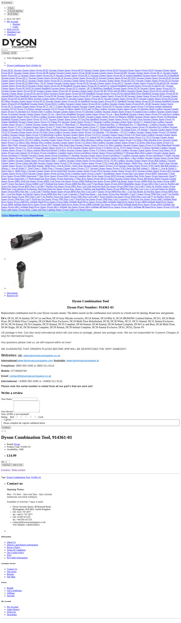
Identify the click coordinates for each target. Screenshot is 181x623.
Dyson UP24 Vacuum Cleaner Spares (33, 173)
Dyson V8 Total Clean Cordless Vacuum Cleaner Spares (58, 132)
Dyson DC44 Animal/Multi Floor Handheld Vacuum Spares (138, 93)
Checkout (6, 467)
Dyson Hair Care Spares (133, 173)
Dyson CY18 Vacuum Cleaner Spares (77, 163)
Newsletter (12, 617)
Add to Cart (17, 467)
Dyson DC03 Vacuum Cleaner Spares (88, 70)
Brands (10, 590)
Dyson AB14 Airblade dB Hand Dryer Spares (99, 207)
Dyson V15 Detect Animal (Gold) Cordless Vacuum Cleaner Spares (120, 150)
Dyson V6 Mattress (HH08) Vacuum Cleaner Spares (133, 117)
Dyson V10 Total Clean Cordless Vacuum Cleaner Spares (150, 135)
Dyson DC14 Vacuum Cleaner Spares (60, 75)
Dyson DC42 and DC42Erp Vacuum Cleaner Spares (47, 93)
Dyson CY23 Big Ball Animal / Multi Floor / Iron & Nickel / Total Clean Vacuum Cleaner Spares (60, 166)
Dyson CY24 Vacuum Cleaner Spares (123, 166)
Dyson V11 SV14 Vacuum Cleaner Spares (154, 137)
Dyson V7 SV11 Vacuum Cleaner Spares (26, 127)
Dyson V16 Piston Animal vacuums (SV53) (37, 109)
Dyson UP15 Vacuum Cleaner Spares (142, 171)
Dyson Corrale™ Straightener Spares (104, 173)
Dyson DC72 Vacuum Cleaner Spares (18, 106)
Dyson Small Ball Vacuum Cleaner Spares (70, 171)
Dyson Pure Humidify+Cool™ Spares (126, 194)
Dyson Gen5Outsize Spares (104, 158)
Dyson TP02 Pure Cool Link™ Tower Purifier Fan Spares (97, 196)
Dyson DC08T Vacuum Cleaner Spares (132, 73)
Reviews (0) (12, 295)
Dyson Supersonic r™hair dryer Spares (75, 178)
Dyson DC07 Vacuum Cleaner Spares (18, 73)
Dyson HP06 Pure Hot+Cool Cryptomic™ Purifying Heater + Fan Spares (74, 194)
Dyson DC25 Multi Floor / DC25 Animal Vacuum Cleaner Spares (46, 83)
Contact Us (12, 571)
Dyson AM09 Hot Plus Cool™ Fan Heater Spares (87, 184)
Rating (4, 419)
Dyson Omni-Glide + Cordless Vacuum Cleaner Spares (63, 160)
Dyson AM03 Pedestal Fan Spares (87, 181)
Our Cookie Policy (15, 554)
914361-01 (36, 479)
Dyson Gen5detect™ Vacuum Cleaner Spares (36, 158)
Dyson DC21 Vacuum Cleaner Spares (33, 80)
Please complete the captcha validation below (24, 425)
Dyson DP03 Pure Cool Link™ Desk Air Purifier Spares (143, 186)
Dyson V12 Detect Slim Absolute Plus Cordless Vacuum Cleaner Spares (41, 142)
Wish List (11, 614)
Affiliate (11, 595)
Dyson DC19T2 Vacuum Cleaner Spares (139, 78)
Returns (10, 576)
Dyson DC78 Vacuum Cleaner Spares (119, 106)
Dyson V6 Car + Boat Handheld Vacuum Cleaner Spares (125, 114)
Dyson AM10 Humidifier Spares (126, 184)
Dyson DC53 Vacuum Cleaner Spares (143, 98)
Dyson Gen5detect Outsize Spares (89, 153)
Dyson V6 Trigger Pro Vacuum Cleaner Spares (61, 122)
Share (46, 215)
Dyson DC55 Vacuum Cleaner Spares (50, 101)
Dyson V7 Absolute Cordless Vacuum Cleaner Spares (108, 122)
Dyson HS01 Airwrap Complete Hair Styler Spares (80, 176)
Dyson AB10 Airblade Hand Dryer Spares (130, 204)
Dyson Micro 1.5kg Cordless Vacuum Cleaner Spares (142, 158)
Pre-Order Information (17, 560)
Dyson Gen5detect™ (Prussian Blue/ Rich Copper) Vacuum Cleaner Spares (140, 153)
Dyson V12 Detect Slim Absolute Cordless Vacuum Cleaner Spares (94, 140)
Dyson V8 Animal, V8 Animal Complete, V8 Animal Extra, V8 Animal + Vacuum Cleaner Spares (127, 129)
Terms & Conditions (16, 552)
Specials (10, 598)
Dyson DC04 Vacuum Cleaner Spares (124, 70)
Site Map (11, 579)
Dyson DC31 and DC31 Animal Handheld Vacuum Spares (114, 86)
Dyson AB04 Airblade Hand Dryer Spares (154, 202)
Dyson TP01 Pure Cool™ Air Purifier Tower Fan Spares (44, 196)
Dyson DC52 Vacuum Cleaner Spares (108, 98)
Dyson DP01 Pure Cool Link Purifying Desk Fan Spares (90, 186)
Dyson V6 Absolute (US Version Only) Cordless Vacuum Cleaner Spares (41, 111)
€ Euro (11, 8)
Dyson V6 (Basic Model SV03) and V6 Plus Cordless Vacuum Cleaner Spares (94, 109)
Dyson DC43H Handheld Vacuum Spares (91, 93)
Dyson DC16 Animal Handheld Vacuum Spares (135, 75)
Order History (13, 611)
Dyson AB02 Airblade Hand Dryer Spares (75, 202)
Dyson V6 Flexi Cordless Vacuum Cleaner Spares (46, 117)
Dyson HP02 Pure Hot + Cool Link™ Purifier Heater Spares (36, 191)
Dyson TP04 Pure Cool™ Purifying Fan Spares (29, 199)
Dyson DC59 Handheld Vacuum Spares (26, 104)
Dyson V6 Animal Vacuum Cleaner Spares (20, 114)
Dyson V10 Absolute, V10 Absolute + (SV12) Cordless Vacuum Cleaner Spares (121, 132)
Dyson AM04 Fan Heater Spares (119, 181)
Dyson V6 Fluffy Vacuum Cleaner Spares (89, 117)
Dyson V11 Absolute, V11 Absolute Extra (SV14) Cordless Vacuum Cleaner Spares (39, 137)
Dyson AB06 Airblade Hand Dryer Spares (20, 204)
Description (12, 293)
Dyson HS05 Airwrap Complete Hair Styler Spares (127, 176)
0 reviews (5, 472)
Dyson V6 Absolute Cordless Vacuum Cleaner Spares (99, 111)
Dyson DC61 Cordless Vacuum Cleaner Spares (66, 104)
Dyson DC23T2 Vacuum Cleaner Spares (139, 80)
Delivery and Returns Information (22, 547)
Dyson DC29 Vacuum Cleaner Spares (33, 86)
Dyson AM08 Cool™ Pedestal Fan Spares (45, 184)
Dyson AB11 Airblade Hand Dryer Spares (27, 207)
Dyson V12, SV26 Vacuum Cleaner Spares (75, 147)
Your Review (7, 413)
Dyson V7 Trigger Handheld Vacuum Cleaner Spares (113, 127)
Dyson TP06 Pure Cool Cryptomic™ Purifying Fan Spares (123, 199)
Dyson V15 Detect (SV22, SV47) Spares (114, 147)
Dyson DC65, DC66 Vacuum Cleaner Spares (152, 104)
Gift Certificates (14, 592)
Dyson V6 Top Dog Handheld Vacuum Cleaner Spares (96, 119)
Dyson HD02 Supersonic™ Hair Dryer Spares (35, 176)
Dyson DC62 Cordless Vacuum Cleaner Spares (110, 104)
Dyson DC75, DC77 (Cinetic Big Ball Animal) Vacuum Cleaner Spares (69, 106)
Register (16, 24)
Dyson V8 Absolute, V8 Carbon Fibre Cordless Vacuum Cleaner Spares (48, 129)
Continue (6, 430)
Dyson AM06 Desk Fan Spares (148, 181)
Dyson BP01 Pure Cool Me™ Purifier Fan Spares (41, 186)
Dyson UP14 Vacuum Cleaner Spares (107, 171)
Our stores (11, 574)
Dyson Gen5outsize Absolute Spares (74, 158)
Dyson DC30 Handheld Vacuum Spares (69, 86)
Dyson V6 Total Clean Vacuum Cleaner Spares (143, 119)
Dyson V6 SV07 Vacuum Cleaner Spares (52, 119)
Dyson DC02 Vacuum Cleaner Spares (53, 70)
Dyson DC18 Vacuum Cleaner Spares (68, 78)
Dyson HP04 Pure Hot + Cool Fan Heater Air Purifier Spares (133, 191)
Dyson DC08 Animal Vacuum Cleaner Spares (57, 73)
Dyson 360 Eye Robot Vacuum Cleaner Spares (115, 178)
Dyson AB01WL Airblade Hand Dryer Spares (35, 202)
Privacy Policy (13, 549)
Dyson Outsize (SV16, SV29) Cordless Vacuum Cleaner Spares (118, 160)
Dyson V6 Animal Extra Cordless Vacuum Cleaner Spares (151, 111)
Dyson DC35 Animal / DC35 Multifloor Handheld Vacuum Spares (96, 88)
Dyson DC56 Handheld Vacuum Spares (86, 101)
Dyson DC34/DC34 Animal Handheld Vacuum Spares (40, 88)
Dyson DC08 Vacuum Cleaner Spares (96, 73)
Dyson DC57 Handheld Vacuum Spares (123, 101)
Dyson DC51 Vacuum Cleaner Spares (73, 98)
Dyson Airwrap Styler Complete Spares (68, 173)
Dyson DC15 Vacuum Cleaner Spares (95, 75)
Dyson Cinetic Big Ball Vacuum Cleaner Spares (37, 163)
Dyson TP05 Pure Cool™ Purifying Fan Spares (73, 199)
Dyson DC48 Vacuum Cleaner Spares (132, 96)
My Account (12, 609)
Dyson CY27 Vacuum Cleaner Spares (95, 168)
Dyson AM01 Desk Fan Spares (22, 181)
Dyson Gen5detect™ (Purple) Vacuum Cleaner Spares (26, 155)
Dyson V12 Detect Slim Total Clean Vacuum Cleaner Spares (69, 145)
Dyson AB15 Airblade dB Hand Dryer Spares (142, 207)
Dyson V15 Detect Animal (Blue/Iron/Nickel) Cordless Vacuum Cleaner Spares (52, 150)
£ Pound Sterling (15, 11)
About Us (11, 544)
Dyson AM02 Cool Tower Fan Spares (54, 181)
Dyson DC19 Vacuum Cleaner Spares (103, 78)
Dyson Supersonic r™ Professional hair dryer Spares (32, 178)
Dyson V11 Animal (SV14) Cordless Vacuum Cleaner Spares (107, 137)
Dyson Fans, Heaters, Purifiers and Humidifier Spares (88, 189)
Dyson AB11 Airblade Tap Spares (62, 207)
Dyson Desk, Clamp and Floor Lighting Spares (40, 209)
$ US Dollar (13, 14)
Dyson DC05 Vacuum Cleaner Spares (159, 70)
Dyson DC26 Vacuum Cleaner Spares (94, 83)
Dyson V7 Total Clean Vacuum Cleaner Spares (67, 127)
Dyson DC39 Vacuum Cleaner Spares (76, 91)
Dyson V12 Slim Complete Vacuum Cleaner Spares (121, 145)
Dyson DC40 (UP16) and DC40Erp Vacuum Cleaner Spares (121, 91)
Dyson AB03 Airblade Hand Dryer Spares (115, 202)
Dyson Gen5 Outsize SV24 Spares (23, 153)
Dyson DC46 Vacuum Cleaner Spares (61, 96)
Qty (3, 464)
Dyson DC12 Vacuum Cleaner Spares (25, 75)
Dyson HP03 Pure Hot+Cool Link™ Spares (84, 191)
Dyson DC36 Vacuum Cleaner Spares (145, 88)
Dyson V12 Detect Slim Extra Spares (145, 142)
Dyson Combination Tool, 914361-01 (24, 65)
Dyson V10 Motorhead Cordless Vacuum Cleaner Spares (58, 135)
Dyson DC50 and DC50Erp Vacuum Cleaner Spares (32, 98)
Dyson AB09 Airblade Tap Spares (95, 204)
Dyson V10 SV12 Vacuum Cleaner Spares (104, 135)
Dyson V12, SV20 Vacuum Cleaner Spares (35, 147)
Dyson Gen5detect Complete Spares (56, 153)
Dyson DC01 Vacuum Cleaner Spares (18, 70)
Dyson (17, 446)
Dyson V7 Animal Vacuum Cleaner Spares (35, 124)
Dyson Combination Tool (18, 479)
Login (15, 27)
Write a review (18, 472)
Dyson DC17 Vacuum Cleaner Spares (33, 78)
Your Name (6, 399)
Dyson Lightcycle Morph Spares (77, 209)
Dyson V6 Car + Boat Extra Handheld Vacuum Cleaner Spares (69, 114)
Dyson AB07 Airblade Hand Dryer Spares (59, 204)
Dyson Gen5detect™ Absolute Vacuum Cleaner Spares (77, 155)
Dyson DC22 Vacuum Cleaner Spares (68, 80)
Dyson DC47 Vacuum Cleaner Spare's (96, 96)
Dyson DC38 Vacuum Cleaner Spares (41, 91)
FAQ (9, 557)
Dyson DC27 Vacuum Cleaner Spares (129, 83)
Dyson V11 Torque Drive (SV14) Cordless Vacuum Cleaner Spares (32, 140)
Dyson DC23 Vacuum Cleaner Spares (103, 80)
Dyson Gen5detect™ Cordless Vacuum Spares (124, 155)
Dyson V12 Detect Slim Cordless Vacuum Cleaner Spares (101, 142)
